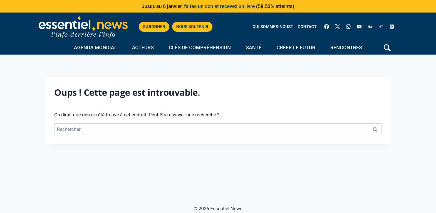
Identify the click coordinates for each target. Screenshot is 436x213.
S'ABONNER (154, 26)
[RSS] (392, 26)
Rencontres (346, 47)
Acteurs (142, 47)
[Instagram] (348, 26)
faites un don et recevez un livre (219, 6)
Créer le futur (296, 47)
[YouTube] (359, 26)
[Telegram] (381, 26)
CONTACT (307, 26)
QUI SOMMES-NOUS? (272, 26)
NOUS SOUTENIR (192, 26)
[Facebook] (326, 26)
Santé (254, 47)
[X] (337, 26)
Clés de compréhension (200, 47)
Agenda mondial (95, 47)
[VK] (370, 26)
